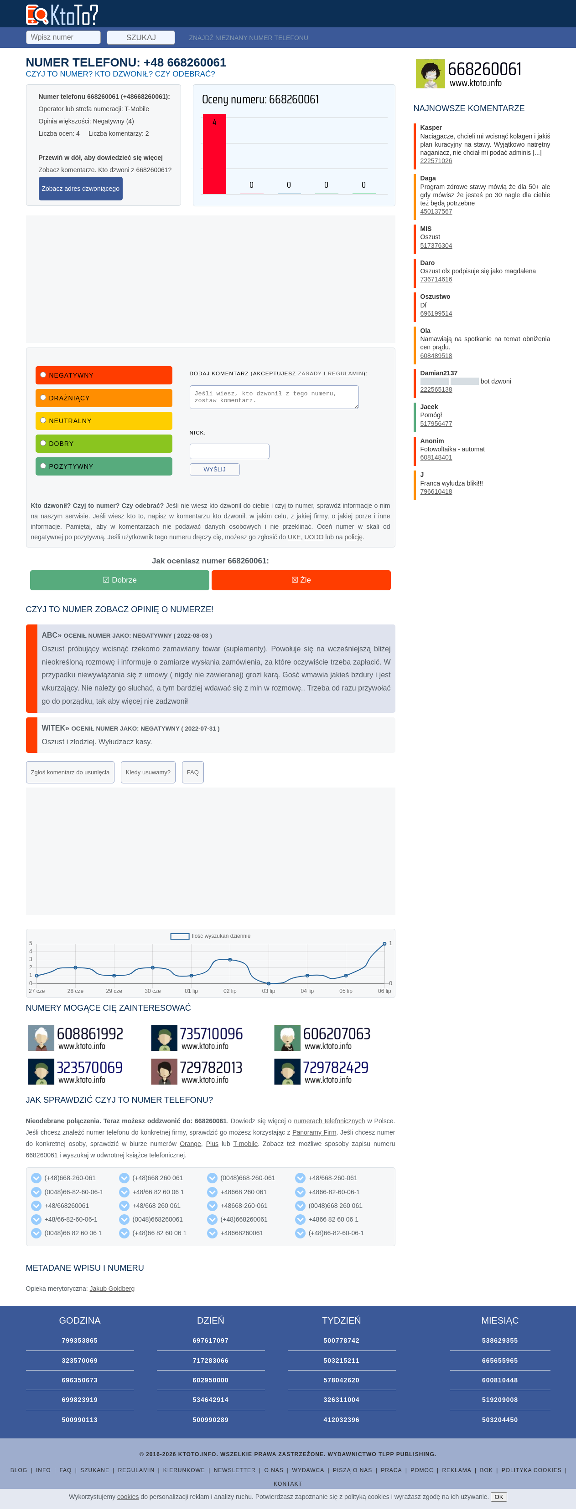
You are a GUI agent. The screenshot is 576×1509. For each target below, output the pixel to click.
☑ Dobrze (120, 580)
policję (353, 537)
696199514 (436, 313)
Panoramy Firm (314, 1132)
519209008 (500, 1399)
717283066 (210, 1360)
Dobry (57, 443)
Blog (18, 1470)
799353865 (80, 1340)
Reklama (456, 1470)
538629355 (500, 1340)
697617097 (210, 1340)
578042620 (341, 1380)
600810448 (500, 1380)
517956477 (436, 423)
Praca (391, 1470)
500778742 (341, 1340)
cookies (128, 1496)
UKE (294, 537)
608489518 (436, 355)
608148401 (436, 457)
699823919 (80, 1399)
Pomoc (421, 1470)
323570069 (80, 1360)
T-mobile (246, 1143)
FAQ (193, 772)
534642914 (210, 1399)
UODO (313, 537)
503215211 (341, 1360)
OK (498, 1497)
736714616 (436, 279)
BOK (486, 1470)
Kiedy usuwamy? (148, 772)
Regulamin (136, 1470)
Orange (190, 1143)
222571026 (436, 160)
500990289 (210, 1419)
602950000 (210, 1380)
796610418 (436, 491)
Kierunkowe (184, 1470)
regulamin (345, 373)
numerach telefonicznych (329, 1121)
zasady (310, 373)
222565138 (436, 389)
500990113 (80, 1419)
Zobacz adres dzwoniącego (80, 188)
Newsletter (235, 1470)
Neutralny (66, 421)
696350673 (80, 1380)
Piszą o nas (352, 1470)
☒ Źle (301, 580)
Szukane (94, 1470)
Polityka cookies (532, 1470)
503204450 (500, 1419)
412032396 (341, 1419)
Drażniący (65, 398)
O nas (273, 1470)
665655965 (500, 1360)
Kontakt (288, 1484)
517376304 (436, 245)
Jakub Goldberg (112, 1288)
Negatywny (67, 375)
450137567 (436, 211)
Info (43, 1470)
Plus (212, 1143)
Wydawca (308, 1470)
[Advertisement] (210, 279)
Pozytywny (67, 466)
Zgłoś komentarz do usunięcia (70, 772)
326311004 (341, 1399)
